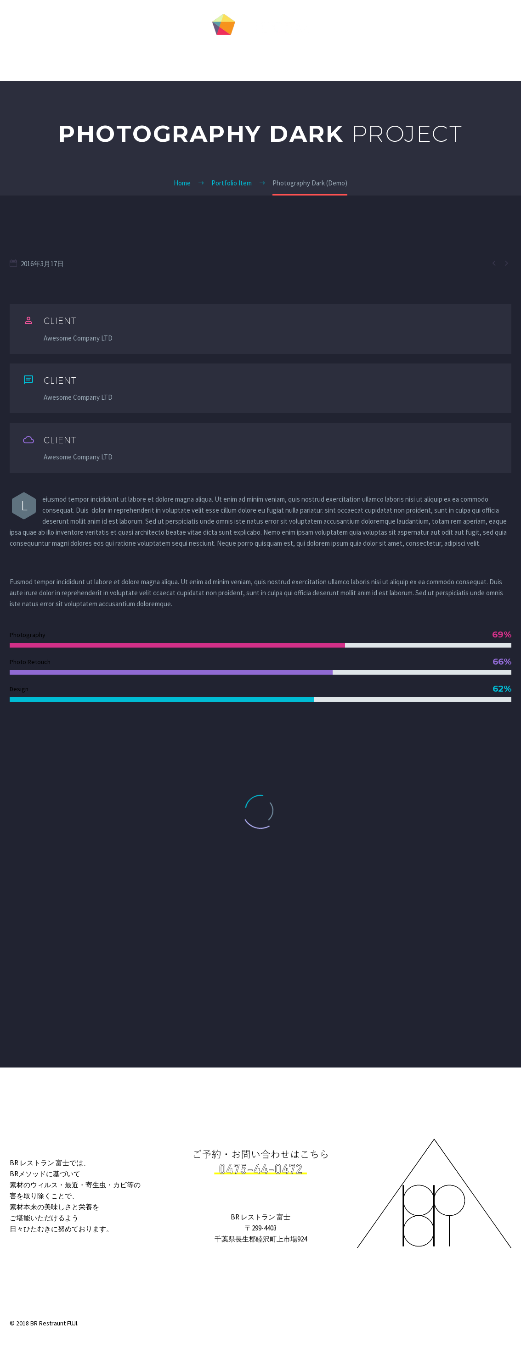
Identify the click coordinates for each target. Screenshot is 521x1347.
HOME (171, 60)
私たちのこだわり (229, 60)
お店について (336, 60)
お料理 (286, 60)
